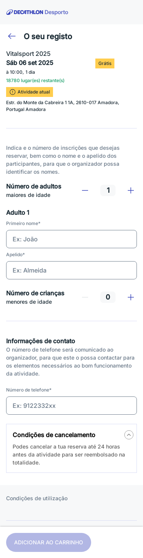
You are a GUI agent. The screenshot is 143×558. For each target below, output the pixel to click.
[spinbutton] (108, 190)
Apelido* (15, 254)
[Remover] (85, 190)
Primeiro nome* (23, 223)
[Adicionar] (131, 190)
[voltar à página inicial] (37, 12)
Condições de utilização (36, 498)
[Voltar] (12, 36)
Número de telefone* (28, 390)
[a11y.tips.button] (128, 434)
